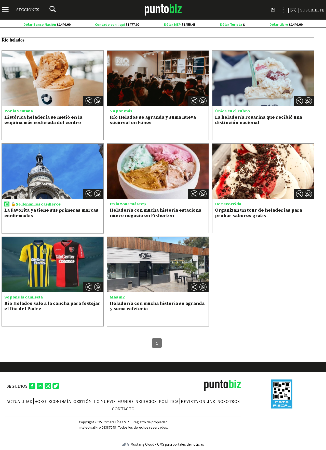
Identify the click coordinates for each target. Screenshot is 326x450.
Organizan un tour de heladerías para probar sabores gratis (258, 213)
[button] (98, 101)
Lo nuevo (104, 401)
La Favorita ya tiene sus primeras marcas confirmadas (51, 213)
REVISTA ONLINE (198, 401)
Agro (40, 401)
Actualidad (19, 401)
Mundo (125, 401)
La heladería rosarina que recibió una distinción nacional (258, 120)
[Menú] (20, 10)
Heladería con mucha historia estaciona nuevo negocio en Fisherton (155, 213)
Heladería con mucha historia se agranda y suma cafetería (157, 306)
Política (169, 401)
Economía (59, 401)
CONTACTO (123, 409)
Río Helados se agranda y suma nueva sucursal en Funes (153, 120)
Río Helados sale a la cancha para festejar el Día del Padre (52, 306)
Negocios (146, 401)
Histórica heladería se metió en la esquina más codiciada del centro (43, 120)
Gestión (82, 401)
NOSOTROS (228, 401)
